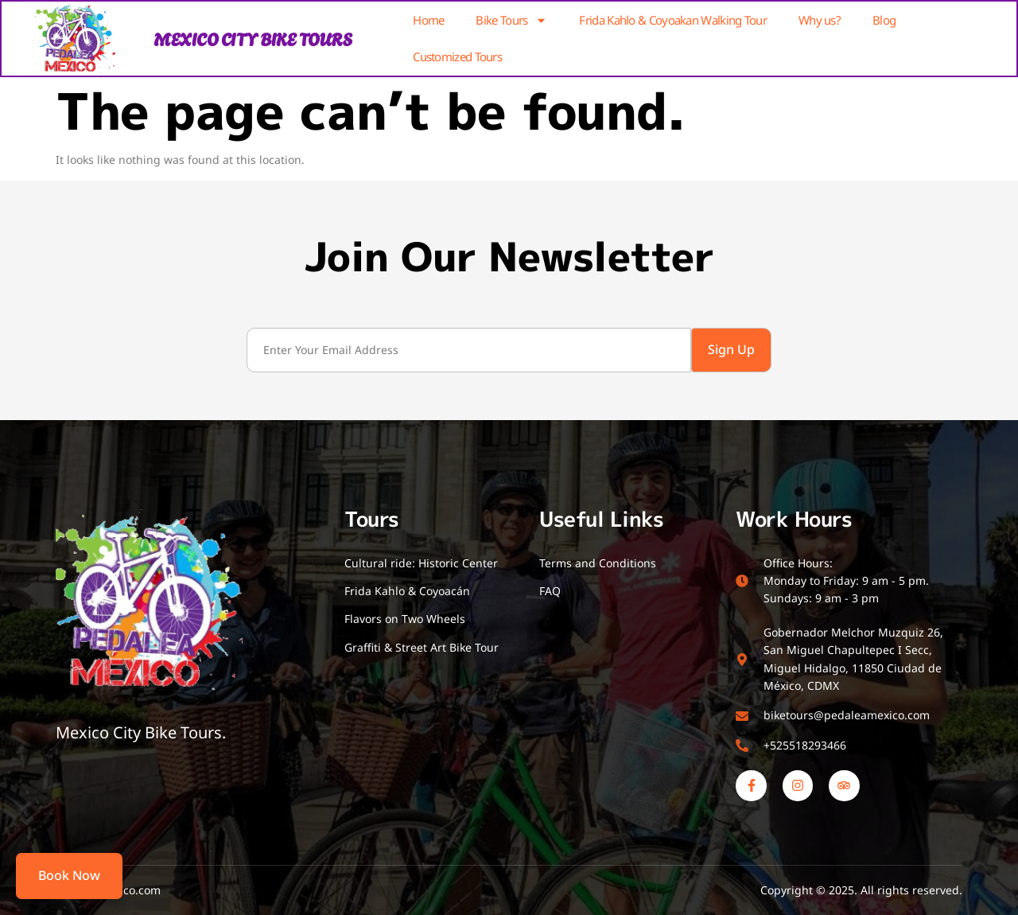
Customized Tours (457, 56)
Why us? (819, 20)
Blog (884, 20)
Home (428, 20)
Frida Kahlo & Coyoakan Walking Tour (673, 20)
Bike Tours (511, 20)
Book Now (69, 875)
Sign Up (731, 349)
